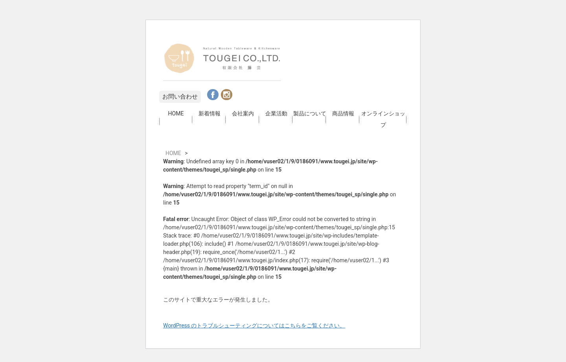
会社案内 (243, 113)
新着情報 (209, 113)
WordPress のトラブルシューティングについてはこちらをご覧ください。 (254, 325)
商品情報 (343, 113)
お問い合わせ (180, 96)
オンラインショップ (383, 119)
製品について (309, 113)
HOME (176, 113)
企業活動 (276, 113)
